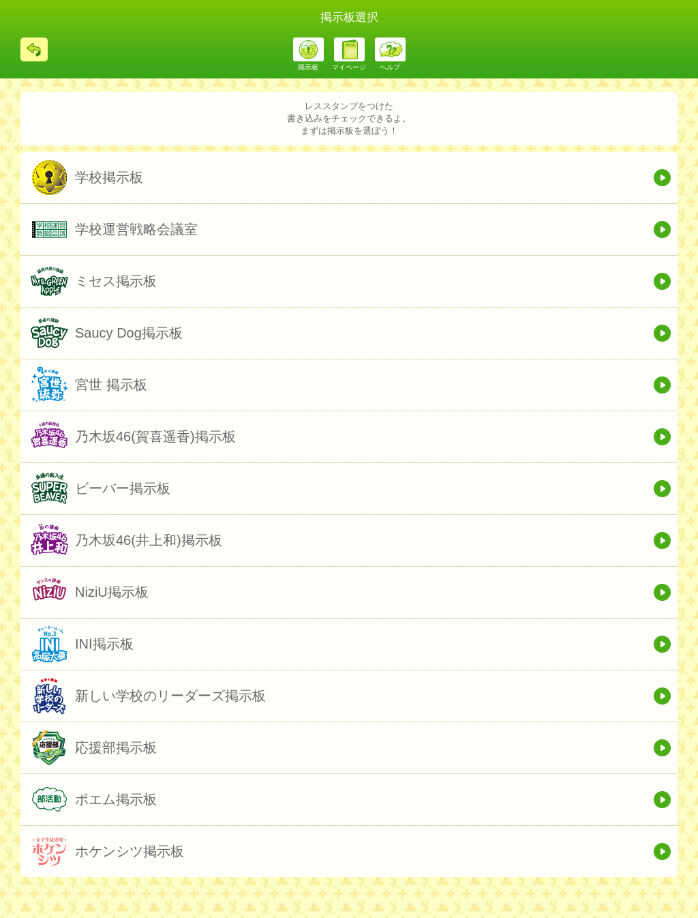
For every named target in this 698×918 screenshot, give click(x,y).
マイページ (349, 67)
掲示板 (308, 67)
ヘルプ (390, 67)
